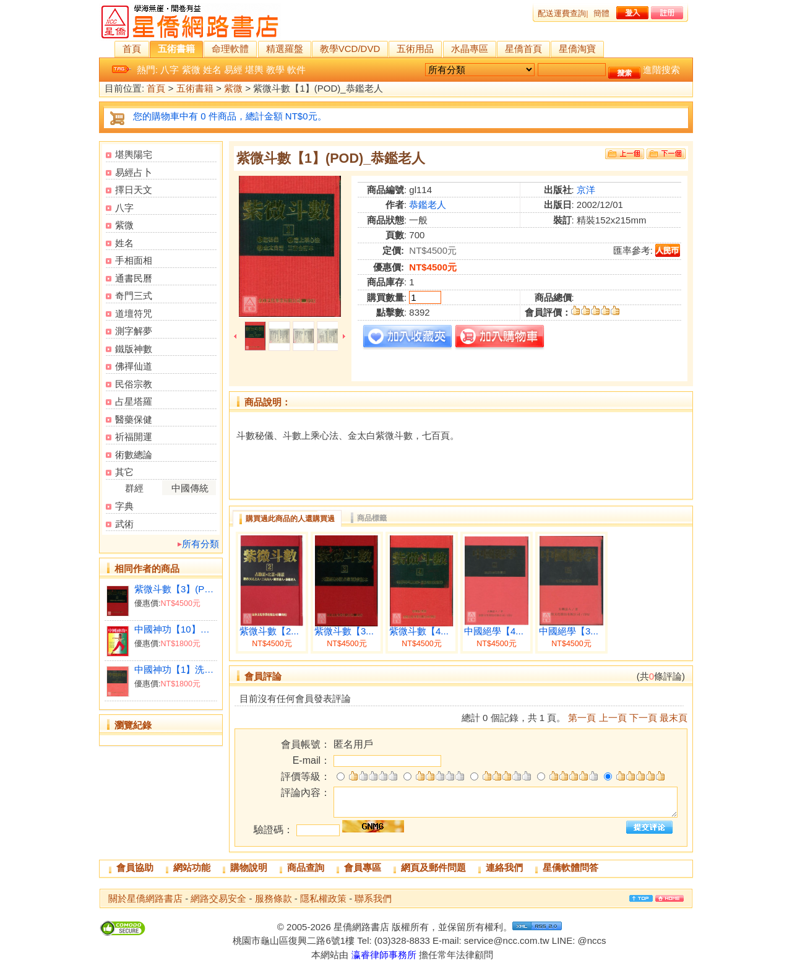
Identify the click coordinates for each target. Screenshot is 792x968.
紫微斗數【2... (269, 631)
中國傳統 (190, 488)
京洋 (586, 189)
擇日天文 (133, 189)
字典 (124, 506)
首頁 (132, 48)
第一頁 (582, 717)
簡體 (601, 13)
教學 (275, 69)
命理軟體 (230, 48)
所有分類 (200, 543)
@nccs (591, 940)
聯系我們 (373, 898)
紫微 (191, 69)
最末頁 (673, 717)
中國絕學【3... (568, 631)
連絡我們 (504, 867)
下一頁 (643, 717)
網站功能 (191, 867)
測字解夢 (133, 331)
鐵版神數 (133, 349)
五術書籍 (176, 48)
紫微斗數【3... (344, 631)
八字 (169, 69)
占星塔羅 (133, 401)
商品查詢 (305, 867)
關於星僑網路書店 (145, 898)
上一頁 (613, 717)
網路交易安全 (218, 898)
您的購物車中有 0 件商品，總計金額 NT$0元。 (230, 116)
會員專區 (362, 867)
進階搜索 (661, 69)
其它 (124, 472)
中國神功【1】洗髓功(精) (175, 669)
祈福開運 (133, 436)
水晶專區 (469, 48)
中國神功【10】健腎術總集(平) (175, 629)
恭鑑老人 (427, 204)
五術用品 (415, 48)
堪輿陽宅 (133, 154)
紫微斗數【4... (419, 631)
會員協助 (134, 867)
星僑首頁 (523, 48)
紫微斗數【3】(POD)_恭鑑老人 (175, 589)
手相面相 (133, 260)
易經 (233, 69)
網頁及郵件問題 (433, 867)
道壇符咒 (133, 313)
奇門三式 (133, 295)
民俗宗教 (133, 384)
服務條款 (273, 898)
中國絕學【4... (493, 631)
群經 (134, 488)
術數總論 (133, 454)
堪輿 (254, 69)
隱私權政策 (323, 898)
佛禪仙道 (133, 366)
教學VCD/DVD (350, 48)
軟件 (296, 69)
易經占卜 (133, 172)
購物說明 (248, 867)
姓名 (212, 69)
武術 (124, 524)
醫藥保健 (133, 419)
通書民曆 (133, 278)
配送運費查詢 (562, 13)
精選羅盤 (284, 48)
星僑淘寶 (577, 48)
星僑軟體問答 (570, 867)
